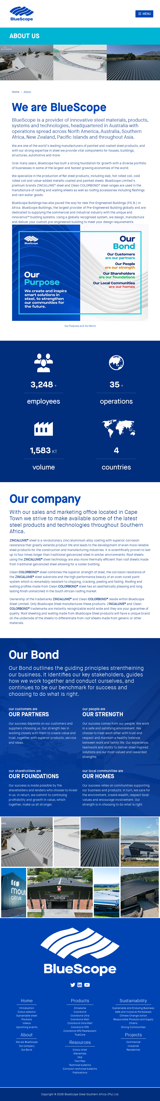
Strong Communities (133, 1027)
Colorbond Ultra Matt (80, 1023)
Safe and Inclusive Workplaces (133, 1011)
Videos (27, 1023)
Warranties (79, 1053)
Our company (26, 1046)
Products (26, 1019)
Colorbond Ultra (79, 1015)
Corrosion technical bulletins (80, 1068)
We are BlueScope (27, 1042)
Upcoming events (26, 1027)
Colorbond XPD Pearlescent (79, 1031)
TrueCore (80, 1034)
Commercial (133, 1042)
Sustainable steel (26, 1015)
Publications (80, 1072)
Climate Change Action (133, 1015)
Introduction (26, 1008)
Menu (144, 14)
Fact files (80, 1061)
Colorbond (80, 1011)
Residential (133, 1049)
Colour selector (27, 1011)
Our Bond (26, 1049)
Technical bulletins (80, 1065)
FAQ (80, 1057)
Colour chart (80, 1049)
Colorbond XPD (80, 1027)
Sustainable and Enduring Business (133, 1008)
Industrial (133, 1046)
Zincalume (80, 1008)
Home (15, 92)
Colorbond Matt (79, 1019)
